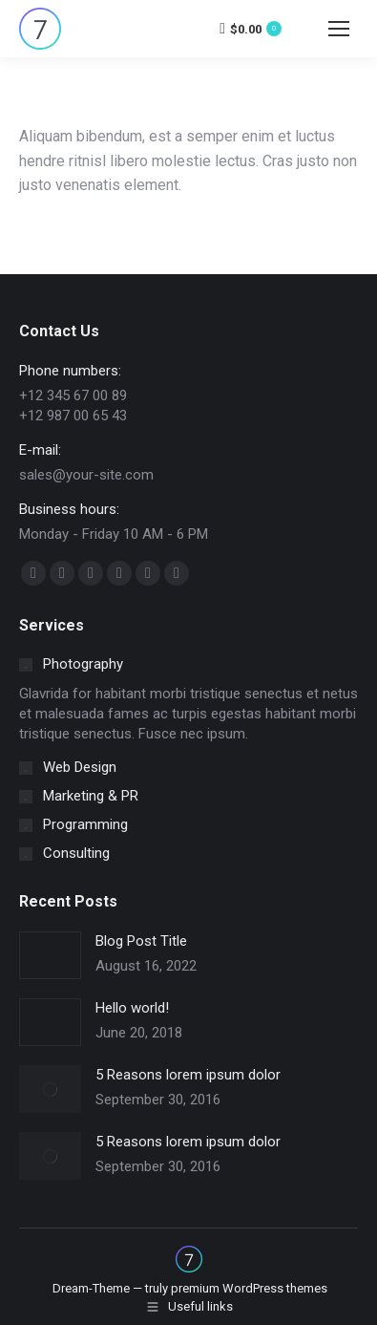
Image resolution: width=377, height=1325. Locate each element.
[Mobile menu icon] (339, 29)
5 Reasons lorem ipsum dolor (188, 1074)
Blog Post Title (141, 941)
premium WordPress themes (249, 1288)
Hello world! (132, 1007)
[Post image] (50, 955)
